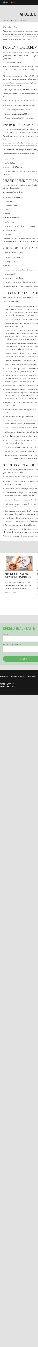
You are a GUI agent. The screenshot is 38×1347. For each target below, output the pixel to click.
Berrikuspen (32, 676)
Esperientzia (4, 676)
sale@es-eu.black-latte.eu (7, 686)
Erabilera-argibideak (18, 676)
